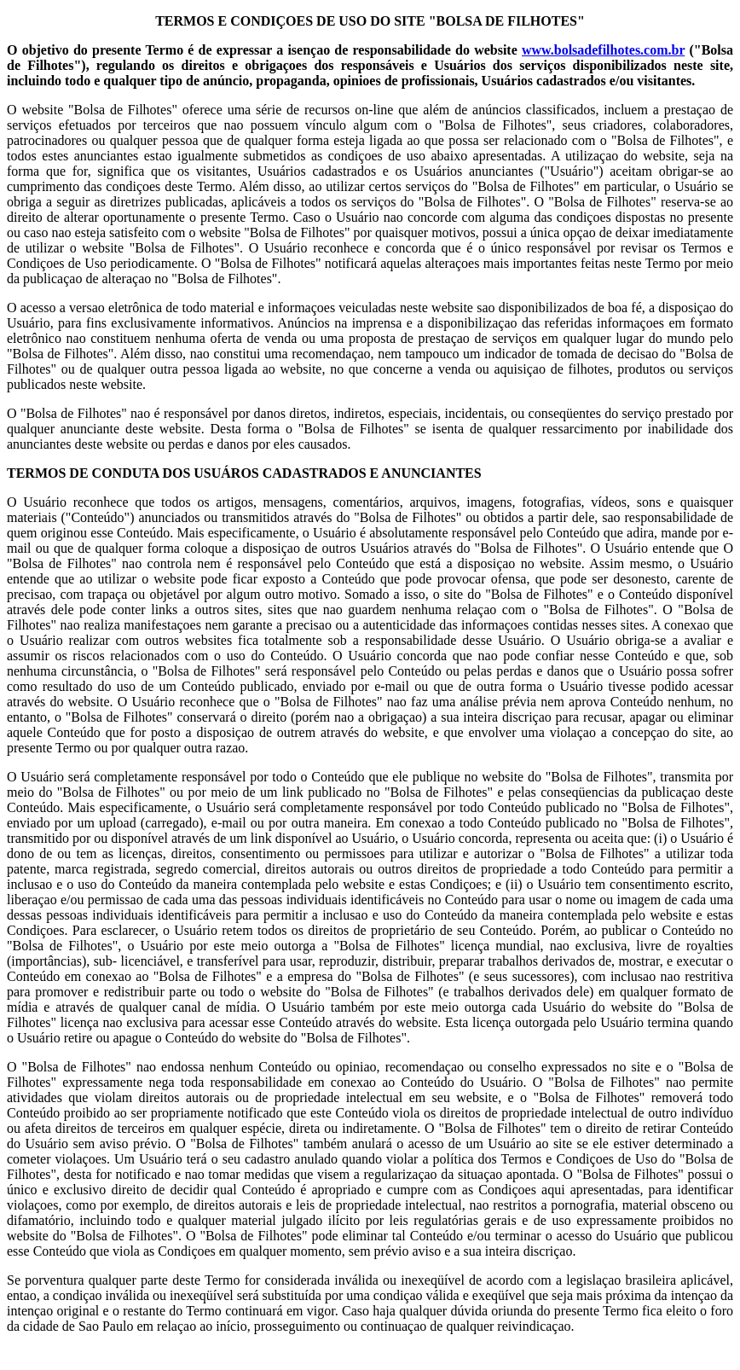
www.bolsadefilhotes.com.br (603, 50)
